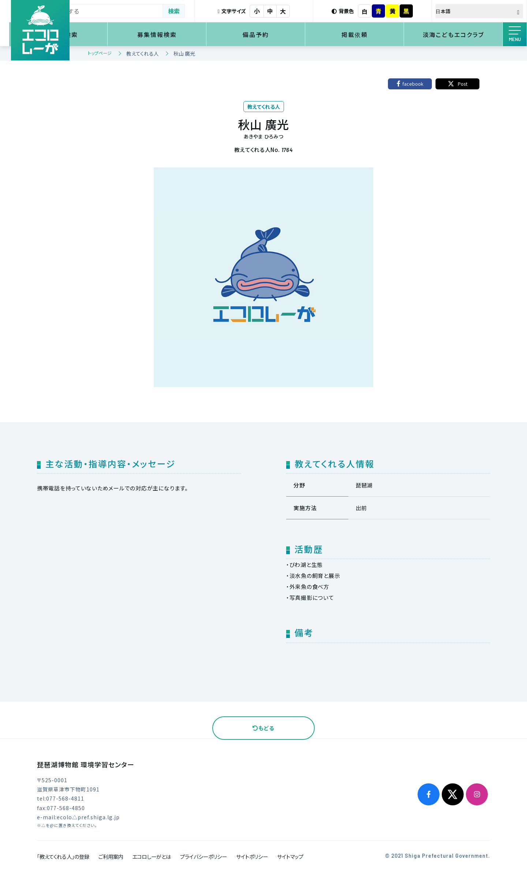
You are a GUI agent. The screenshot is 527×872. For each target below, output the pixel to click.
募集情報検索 (199, 34)
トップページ (100, 53)
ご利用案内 (110, 856)
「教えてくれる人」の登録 (63, 856)
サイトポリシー (252, 856)
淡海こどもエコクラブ (459, 34)
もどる (263, 728)
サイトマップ (290, 856)
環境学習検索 (112, 34)
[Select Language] (485, 11)
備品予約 (286, 34)
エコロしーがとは (151, 856)
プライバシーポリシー (203, 856)
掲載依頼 (372, 34)
